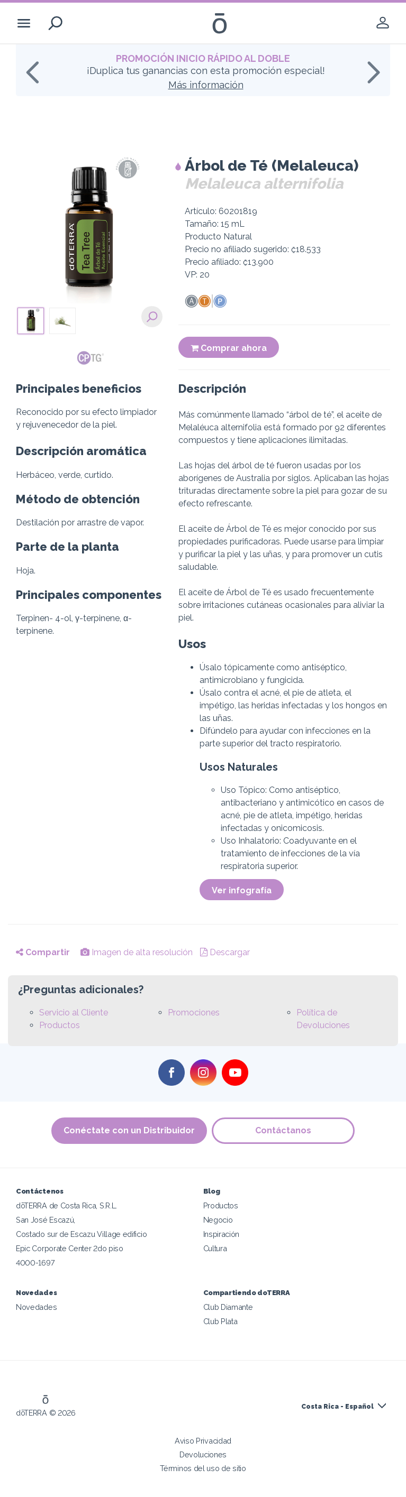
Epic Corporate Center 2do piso (69, 1248)
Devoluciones (203, 1454)
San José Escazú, (45, 1219)
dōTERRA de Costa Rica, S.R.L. (66, 1205)
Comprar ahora (229, 348)
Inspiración (221, 1234)
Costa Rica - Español (337, 1406)
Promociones (194, 1013)
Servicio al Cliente (73, 1013)
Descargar (225, 952)
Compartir (43, 952)
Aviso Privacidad (203, 1440)
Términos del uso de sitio (203, 1468)
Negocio (218, 1219)
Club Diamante (228, 1306)
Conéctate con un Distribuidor (129, 1130)
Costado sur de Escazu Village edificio (81, 1234)
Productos (59, 1025)
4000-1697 (35, 1262)
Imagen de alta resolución (136, 952)
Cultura (215, 1248)
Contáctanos (284, 1130)
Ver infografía (242, 890)
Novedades (36, 1306)
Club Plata (220, 1321)
